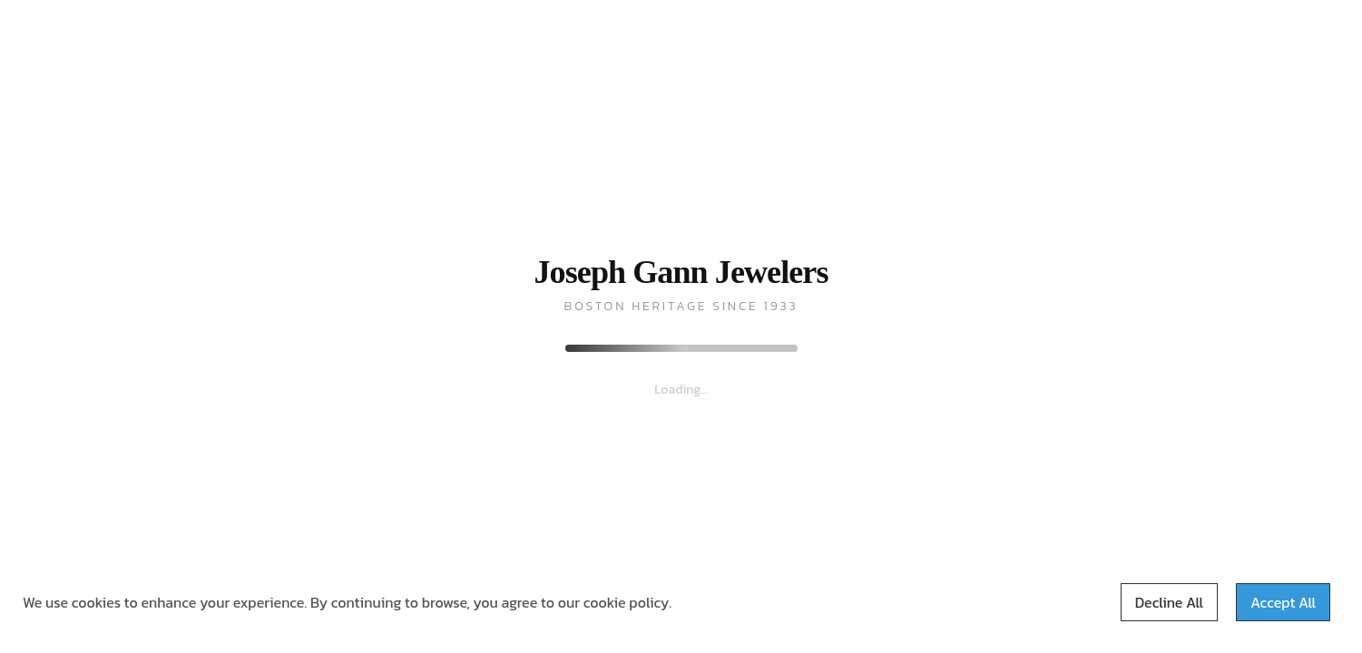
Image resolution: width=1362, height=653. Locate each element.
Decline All (1169, 602)
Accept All (1283, 602)
